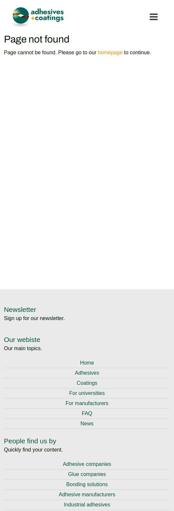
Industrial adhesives (87, 504)
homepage (110, 52)
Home (87, 363)
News (86, 423)
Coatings (87, 383)
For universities (87, 393)
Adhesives (87, 373)
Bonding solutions (86, 484)
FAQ (87, 413)
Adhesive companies (87, 464)
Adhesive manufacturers (87, 494)
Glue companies (87, 474)
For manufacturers (87, 403)
